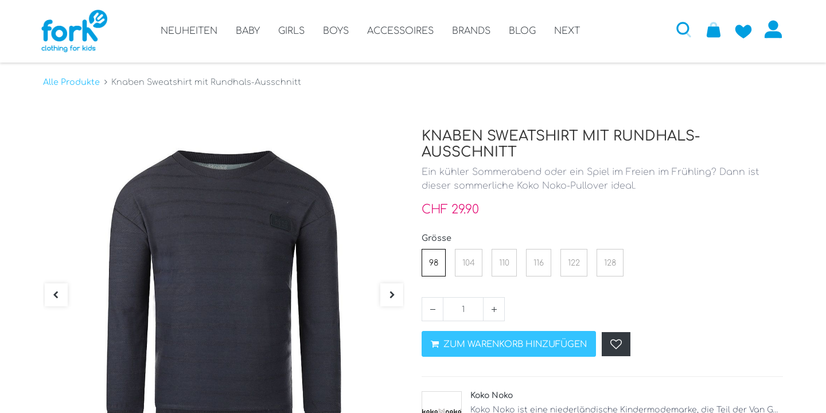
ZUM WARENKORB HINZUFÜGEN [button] (509, 343)
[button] (682, 29)
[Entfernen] (432, 308)
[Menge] (463, 308)
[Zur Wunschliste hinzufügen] (741, 29)
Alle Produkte (71, 80)
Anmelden (771, 29)
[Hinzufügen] (494, 308)
